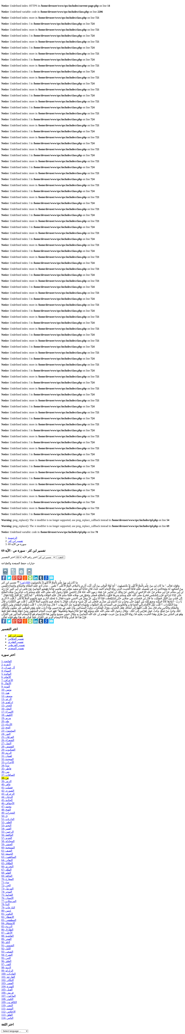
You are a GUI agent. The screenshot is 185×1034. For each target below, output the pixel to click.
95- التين (6, 958)
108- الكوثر (7, 999)
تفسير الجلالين (16, 638)
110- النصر (7, 1005)
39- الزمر (6, 781)
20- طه (5, 721)
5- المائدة (6, 673)
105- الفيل (6, 989)
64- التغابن (7, 860)
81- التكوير (7, 913)
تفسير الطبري (15, 642)
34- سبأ (5, 765)
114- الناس (7, 1018)
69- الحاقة (6, 876)
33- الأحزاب (7, 762)
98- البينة (6, 967)
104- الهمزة (7, 986)
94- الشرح (6, 954)
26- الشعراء (7, 740)
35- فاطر (6, 768)
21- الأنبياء (6, 724)
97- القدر (6, 964)
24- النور (5, 733)
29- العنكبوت (8, 749)
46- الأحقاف (7, 803)
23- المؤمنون (8, 730)
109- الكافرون (9, 1002)
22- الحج (5, 727)
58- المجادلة (7, 841)
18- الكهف (6, 715)
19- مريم (6, 718)
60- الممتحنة (8, 847)
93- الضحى (7, 951)
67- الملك (6, 869)
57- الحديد (6, 838)
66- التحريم (7, 866)
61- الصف (6, 850)
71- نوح (5, 882)
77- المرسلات (8, 901)
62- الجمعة (7, 853)
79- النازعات (8, 907)
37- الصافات (8, 775)
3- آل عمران (8, 667)
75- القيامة (7, 894)
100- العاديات (8, 973)
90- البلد (5, 942)
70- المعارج (7, 879)
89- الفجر (6, 939)
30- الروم (6, 752)
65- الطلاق (7, 863)
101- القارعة (8, 977)
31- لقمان (6, 756)
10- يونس (6, 689)
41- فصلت (7, 787)
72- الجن (6, 885)
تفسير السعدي (16, 648)
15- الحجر (6, 705)
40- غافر (5, 784)
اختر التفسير (8, 557)
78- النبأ (5, 904)
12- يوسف (6, 696)
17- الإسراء (7, 711)
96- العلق (6, 961)
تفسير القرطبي (16, 645)
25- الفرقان (7, 737)
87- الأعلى (6, 932)
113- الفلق (7, 1014)
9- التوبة (5, 686)
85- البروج (6, 926)
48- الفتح (6, 809)
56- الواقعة (7, 834)
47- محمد (6, 806)
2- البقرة (6, 664)
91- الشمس (7, 945)
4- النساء (6, 670)
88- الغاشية (7, 935)
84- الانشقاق (8, 923)
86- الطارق (7, 929)
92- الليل (6, 948)
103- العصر (7, 983)
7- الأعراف (7, 680)
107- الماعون (8, 995)
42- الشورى (7, 790)
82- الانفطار (7, 917)
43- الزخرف (7, 793)
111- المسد (7, 1008)
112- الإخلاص (8, 1011)
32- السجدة (7, 759)
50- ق (4, 816)
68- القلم (6, 872)
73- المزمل (7, 888)
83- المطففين (8, 920)
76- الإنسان (7, 898)
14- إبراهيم (7, 702)
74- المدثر (6, 891)
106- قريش (7, 992)
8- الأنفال (6, 683)
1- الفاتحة (6, 661)
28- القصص (7, 746)
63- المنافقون (8, 857)
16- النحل (6, 708)
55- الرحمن (7, 831)
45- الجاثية (6, 800)
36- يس (5, 771)
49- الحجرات (8, 812)
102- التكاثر (7, 980)
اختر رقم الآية (29, 557)
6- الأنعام (6, 677)
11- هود (5, 692)
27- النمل (6, 743)
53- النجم (6, 825)
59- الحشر (6, 844)
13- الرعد (6, 699)
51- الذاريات (7, 819)
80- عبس (6, 910)
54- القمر (6, 828)
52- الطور (6, 822)
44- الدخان (7, 797)
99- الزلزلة (7, 970)
